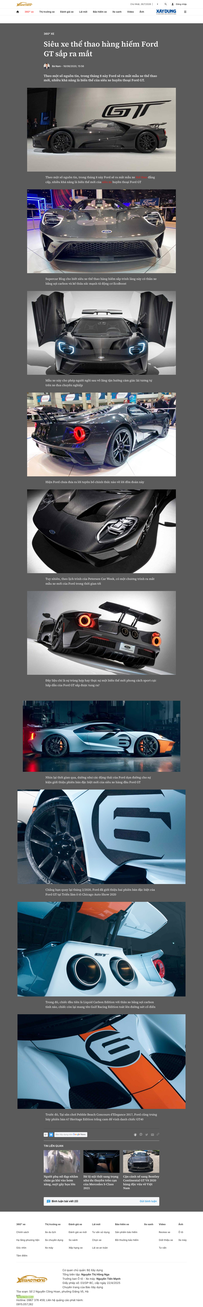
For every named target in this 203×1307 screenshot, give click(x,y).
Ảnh (141, 11)
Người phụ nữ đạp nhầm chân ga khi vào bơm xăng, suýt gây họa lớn (61, 1180)
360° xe (29, 11)
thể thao (141, 177)
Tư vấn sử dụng (101, 1232)
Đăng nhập (181, 4)
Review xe (164, 1232)
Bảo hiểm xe (100, 11)
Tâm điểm (21, 1255)
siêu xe (107, 182)
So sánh (73, 1239)
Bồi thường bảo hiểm (127, 1239)
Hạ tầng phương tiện (27, 1239)
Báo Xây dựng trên (71, 1134)
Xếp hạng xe (76, 1247)
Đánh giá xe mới (78, 1232)
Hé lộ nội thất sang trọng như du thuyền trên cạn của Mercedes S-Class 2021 (100, 1182)
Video (130, 11)
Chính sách (22, 1232)
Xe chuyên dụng (54, 1239)
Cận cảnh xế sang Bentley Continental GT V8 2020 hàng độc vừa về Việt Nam (141, 1182)
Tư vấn (162, 1247)
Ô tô (180, 1232)
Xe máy (49, 1247)
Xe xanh (117, 11)
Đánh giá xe (67, 11)
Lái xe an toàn (100, 1247)
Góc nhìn (21, 1247)
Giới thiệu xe (166, 1239)
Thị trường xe (47, 11)
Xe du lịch (50, 1232)
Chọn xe (97, 1239)
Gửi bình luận (148, 1201)
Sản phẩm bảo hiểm (126, 1232)
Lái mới (83, 11)
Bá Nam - (57, 66)
